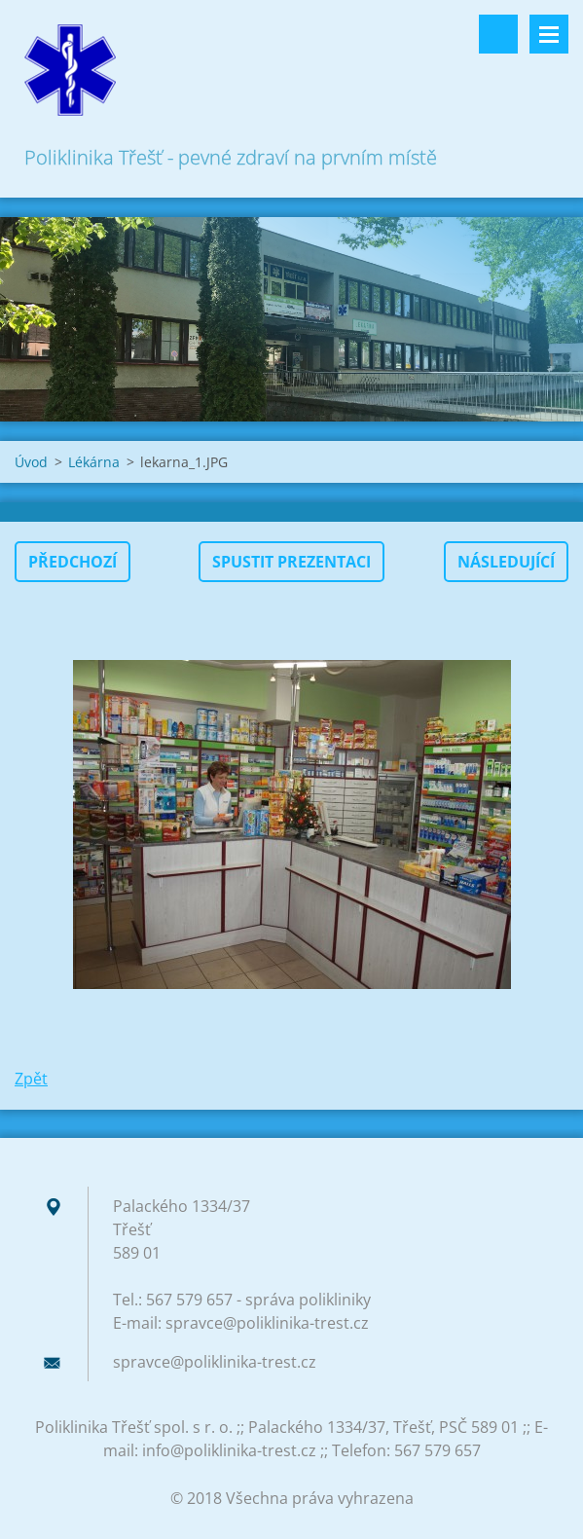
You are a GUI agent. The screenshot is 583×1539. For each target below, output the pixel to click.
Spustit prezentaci (291, 561)
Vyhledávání (498, 34)
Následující (506, 561)
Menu (548, 34)
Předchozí (72, 561)
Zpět (31, 1078)
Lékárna (94, 462)
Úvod (31, 462)
